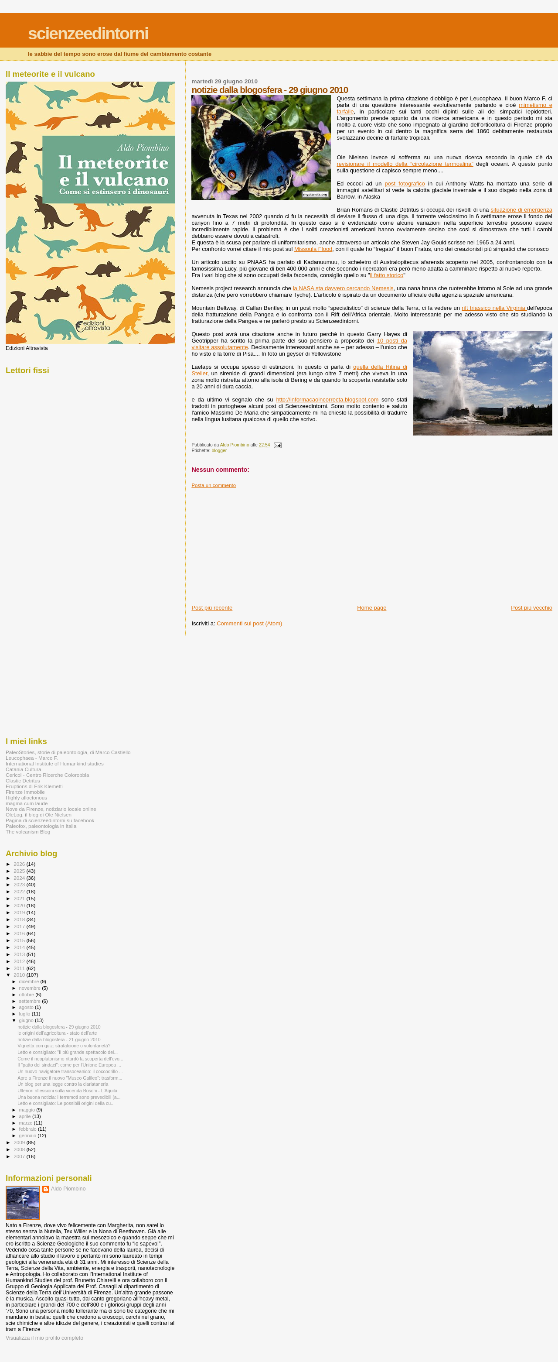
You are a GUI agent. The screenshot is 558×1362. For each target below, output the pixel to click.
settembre (30, 1001)
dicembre (30, 981)
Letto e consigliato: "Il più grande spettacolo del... (67, 1052)
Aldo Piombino (68, 1189)
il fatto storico (387, 275)
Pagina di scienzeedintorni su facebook (50, 820)
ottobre (27, 994)
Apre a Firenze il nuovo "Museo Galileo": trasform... (69, 1078)
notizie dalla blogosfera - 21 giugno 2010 (59, 1039)
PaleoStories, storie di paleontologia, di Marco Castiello (68, 752)
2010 (20, 975)
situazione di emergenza (521, 209)
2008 (20, 1149)
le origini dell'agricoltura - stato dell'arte (57, 1033)
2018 (20, 919)
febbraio (28, 1129)
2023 (20, 884)
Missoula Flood (313, 249)
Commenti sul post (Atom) (249, 623)
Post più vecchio (531, 607)
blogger (219, 450)
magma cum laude (27, 803)
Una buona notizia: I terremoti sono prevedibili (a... (68, 1097)
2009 (20, 1142)
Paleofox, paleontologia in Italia (41, 826)
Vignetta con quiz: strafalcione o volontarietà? (63, 1045)
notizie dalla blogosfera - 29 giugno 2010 (59, 1026)
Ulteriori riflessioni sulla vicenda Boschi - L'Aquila (67, 1090)
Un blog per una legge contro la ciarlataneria (62, 1084)
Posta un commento (213, 485)
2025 (20, 871)
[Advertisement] (256, 542)
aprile (25, 1116)
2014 (20, 947)
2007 (20, 1156)
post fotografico (405, 183)
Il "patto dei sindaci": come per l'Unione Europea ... (69, 1064)
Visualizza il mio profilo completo (44, 1338)
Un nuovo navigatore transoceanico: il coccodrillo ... (70, 1071)
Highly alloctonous (26, 797)
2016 (20, 933)
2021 (20, 898)
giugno (27, 1020)
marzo (26, 1122)
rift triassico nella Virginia (494, 308)
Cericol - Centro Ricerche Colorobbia (47, 775)
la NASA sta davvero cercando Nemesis (343, 288)
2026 (20, 864)
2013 (20, 954)
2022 (20, 891)
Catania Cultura (23, 769)
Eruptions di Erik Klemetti (34, 786)
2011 (20, 968)
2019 (20, 912)
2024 (20, 878)
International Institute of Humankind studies (55, 763)
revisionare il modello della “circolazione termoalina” (405, 164)
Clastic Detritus (23, 780)
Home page (371, 607)
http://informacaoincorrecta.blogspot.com (327, 399)
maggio (28, 1109)
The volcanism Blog (28, 831)
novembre (30, 988)
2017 (20, 926)
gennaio (28, 1135)
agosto (27, 1007)
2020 (20, 905)
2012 (20, 961)
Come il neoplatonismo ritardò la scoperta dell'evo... (70, 1058)
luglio (25, 1013)
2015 (20, 940)
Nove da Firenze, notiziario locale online (51, 809)
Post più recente (211, 607)
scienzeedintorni (88, 33)
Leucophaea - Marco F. (32, 758)
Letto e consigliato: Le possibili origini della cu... (66, 1103)
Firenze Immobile (25, 792)
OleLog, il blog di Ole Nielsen (38, 814)
